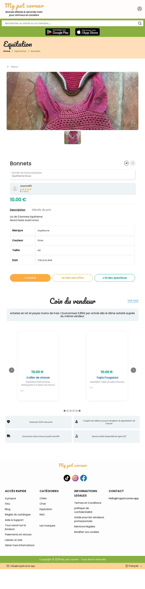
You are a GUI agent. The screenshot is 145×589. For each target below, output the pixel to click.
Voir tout (133, 300)
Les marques (47, 525)
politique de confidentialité (83, 510)
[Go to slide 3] (71, 411)
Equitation (20, 51)
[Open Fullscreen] (133, 124)
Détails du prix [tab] (41, 210)
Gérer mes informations (19, 545)
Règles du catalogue (18, 514)
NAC (42, 514)
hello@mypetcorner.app (124, 498)
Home (6, 51)
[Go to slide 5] (77, 411)
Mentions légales (84, 526)
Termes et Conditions (87, 503)
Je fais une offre (72, 278)
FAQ (7, 503)
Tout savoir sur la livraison (15, 527)
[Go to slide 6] (80, 411)
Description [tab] (17, 210)
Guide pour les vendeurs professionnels (89, 519)
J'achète (30, 278)
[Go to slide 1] (65, 411)
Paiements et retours (18, 534)
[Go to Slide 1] (72, 137)
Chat (43, 503)
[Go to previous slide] (11, 370)
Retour (12, 66)
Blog (7, 509)
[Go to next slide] (133, 370)
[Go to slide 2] (68, 411)
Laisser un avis (13, 540)
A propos (10, 498)
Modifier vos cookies (86, 532)
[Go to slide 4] (74, 411)
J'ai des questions (114, 278)
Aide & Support (14, 520)
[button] (72, 101)
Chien (43, 498)
